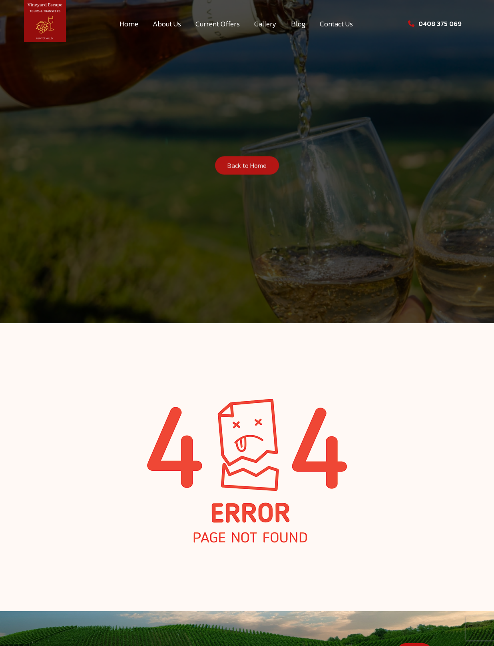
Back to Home (247, 167)
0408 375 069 (435, 23)
